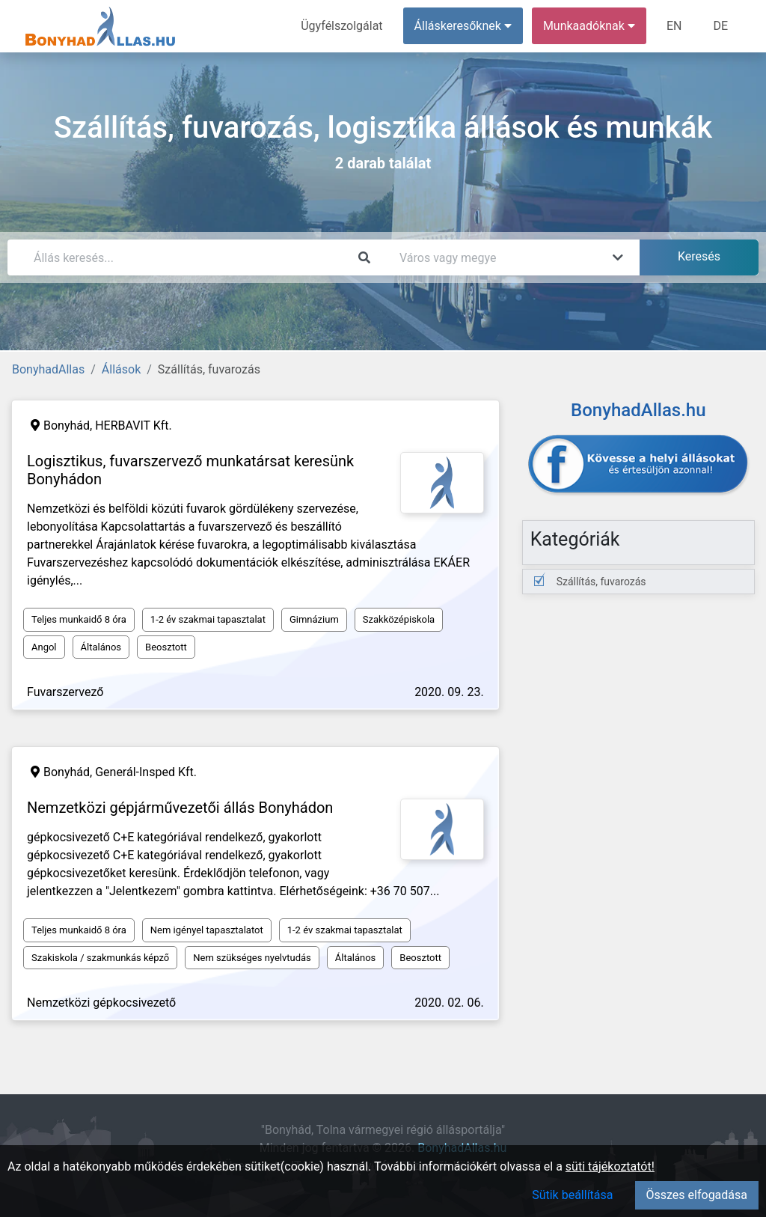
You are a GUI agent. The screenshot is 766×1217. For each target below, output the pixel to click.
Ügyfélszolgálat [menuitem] (341, 26)
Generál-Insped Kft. (146, 772)
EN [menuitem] (674, 26)
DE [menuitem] (720, 26)
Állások (121, 369)
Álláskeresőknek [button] (463, 26)
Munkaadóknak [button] (589, 26)
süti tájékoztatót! (610, 1166)
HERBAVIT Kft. (133, 425)
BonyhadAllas (48, 369)
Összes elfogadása (696, 1195)
